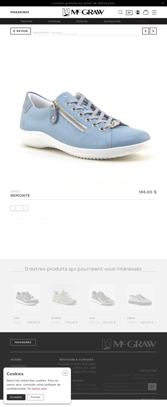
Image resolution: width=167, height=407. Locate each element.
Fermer (36, 397)
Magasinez (41, 34)
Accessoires (112, 23)
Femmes (27, 23)
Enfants (82, 23)
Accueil (16, 362)
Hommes (54, 23)
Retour (22, 32)
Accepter (16, 397)
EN (129, 13)
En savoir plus (37, 388)
